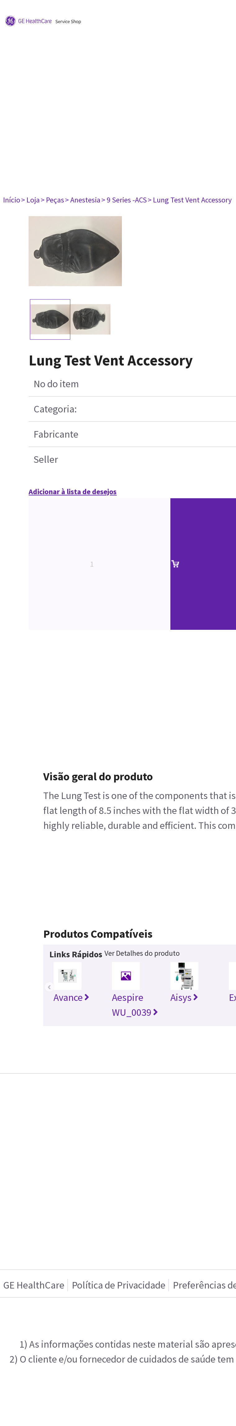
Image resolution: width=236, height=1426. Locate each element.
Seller (46, 459)
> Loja (30, 200)
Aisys (184, 997)
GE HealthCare (33, 1285)
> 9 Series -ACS (124, 200)
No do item (56, 384)
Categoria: (55, 409)
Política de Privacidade (118, 1285)
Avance (71, 997)
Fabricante (56, 434)
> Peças (52, 200)
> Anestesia (82, 200)
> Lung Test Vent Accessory (190, 200)
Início (11, 200)
